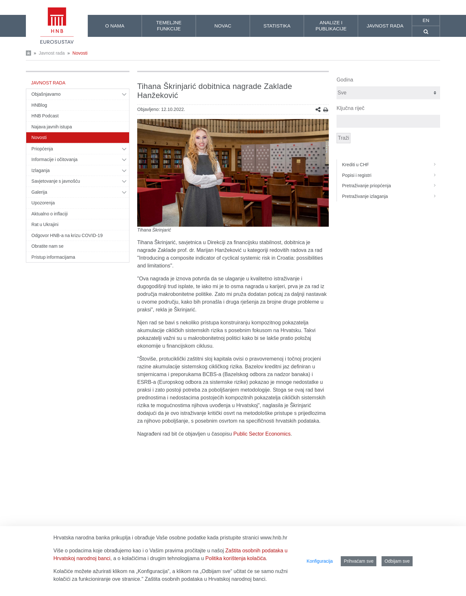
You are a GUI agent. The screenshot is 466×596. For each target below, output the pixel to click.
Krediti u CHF (391, 164)
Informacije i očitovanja (54, 159)
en (426, 20)
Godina (345, 79)
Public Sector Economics (262, 434)
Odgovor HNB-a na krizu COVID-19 (67, 235)
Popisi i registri (391, 175)
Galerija (39, 192)
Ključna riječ (350, 108)
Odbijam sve (397, 561)
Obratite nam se (47, 246)
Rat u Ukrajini (45, 224)
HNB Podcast (45, 115)
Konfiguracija (319, 561)
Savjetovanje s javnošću (55, 181)
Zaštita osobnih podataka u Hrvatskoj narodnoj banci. (206, 579)
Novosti (80, 53)
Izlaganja (40, 170)
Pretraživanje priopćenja (391, 185)
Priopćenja (42, 148)
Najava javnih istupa (51, 126)
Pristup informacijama (53, 257)
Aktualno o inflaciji (49, 213)
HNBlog (39, 105)
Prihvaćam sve (358, 561)
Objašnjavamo (46, 94)
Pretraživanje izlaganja (391, 196)
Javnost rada (52, 53)
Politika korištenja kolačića (235, 558)
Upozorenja (43, 202)
